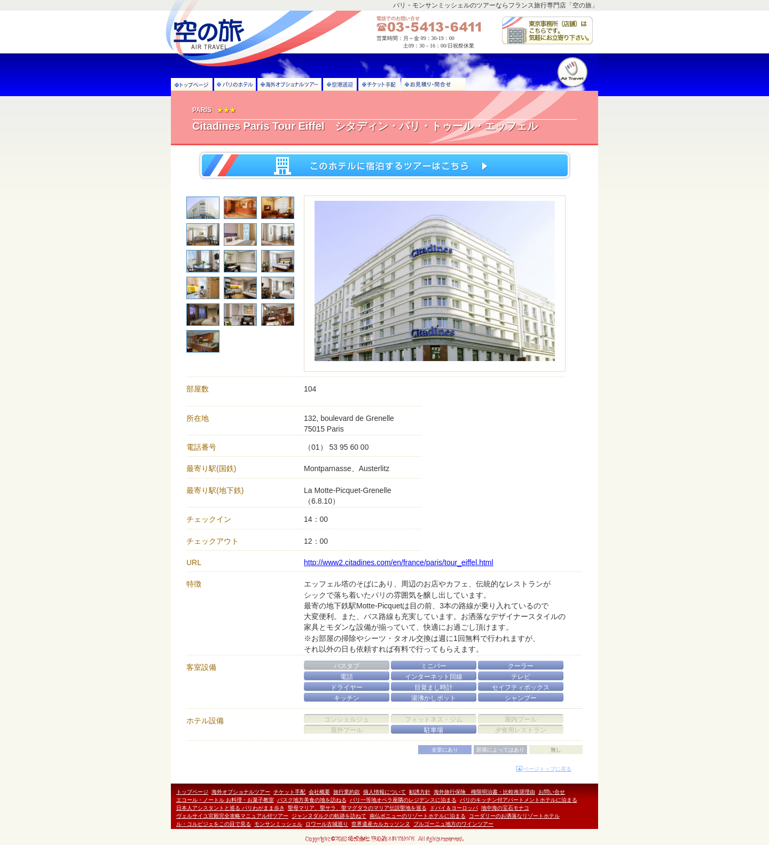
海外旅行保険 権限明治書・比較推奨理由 (484, 792)
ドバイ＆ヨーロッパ (454, 808)
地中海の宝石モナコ (505, 808)
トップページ (192, 792)
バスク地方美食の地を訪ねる (312, 800)
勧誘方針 (419, 792)
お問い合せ (551, 792)
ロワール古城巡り (326, 824)
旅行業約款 (346, 792)
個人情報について (384, 792)
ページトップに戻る (547, 769)
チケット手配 (289, 792)
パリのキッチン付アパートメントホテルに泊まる (518, 800)
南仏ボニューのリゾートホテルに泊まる (418, 816)
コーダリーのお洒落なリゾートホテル (514, 816)
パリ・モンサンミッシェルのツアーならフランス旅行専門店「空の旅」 (495, 5)
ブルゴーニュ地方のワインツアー (453, 824)
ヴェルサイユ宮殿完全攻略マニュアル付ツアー (232, 816)
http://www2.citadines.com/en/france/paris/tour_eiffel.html (398, 562)
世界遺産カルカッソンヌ (380, 824)
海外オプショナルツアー (240, 792)
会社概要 (319, 792)
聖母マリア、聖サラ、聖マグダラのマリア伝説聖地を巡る (357, 808)
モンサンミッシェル (278, 824)
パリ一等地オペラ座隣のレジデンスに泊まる (403, 800)
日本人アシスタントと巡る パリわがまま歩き (230, 808)
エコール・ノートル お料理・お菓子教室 (225, 800)
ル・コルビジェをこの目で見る (213, 824)
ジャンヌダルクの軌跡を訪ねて (329, 816)
